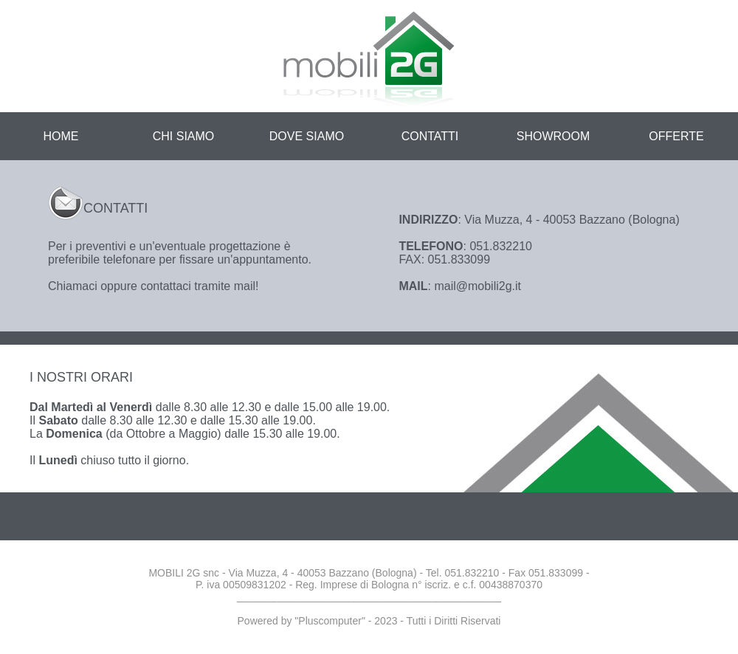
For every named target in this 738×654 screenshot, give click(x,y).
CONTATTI (430, 136)
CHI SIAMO (184, 136)
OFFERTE (676, 136)
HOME (61, 136)
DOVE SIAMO (306, 136)
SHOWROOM (553, 136)
